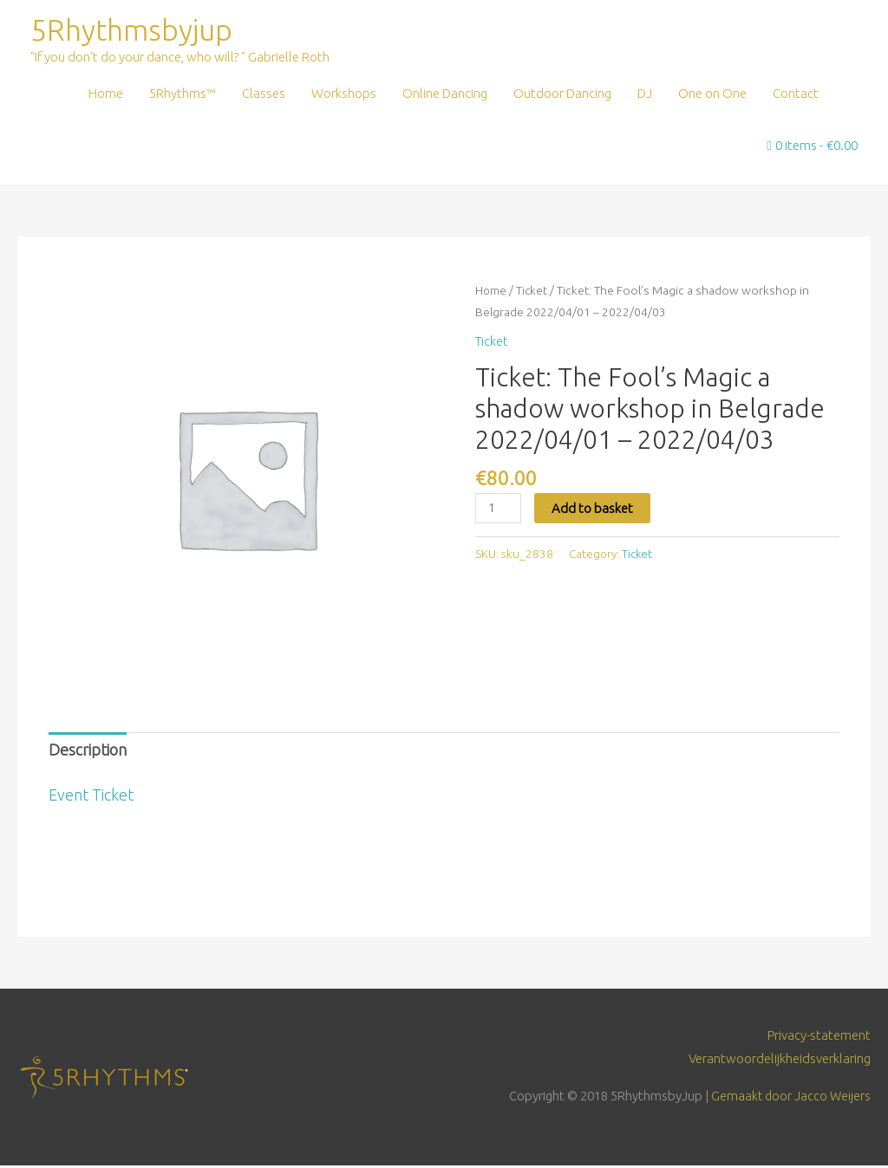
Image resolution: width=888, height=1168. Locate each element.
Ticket (533, 292)
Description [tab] (88, 752)
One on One (712, 95)
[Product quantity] (498, 509)
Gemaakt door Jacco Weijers (789, 1098)
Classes (263, 95)
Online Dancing (444, 95)
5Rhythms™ (182, 95)
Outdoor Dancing (562, 95)
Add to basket (594, 509)
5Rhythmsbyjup (134, 31)
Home (105, 95)
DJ (644, 95)
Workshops (343, 95)
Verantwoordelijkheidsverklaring (780, 1061)
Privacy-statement (819, 1036)
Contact (796, 95)
